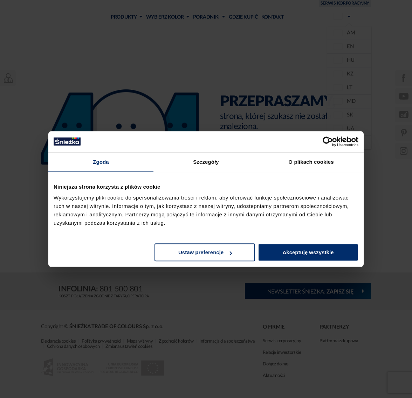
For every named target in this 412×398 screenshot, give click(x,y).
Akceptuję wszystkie (308, 252)
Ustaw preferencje (205, 252)
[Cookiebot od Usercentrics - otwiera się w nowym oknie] (327, 141)
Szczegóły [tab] (206, 162)
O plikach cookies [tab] (311, 162)
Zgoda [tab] (101, 162)
